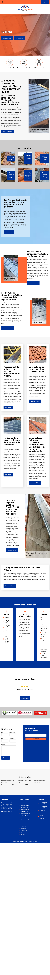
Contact (22, 832)
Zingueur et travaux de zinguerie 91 (44, 175)
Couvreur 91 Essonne (11, 159)
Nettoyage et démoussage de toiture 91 (28, 175)
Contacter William (7, 131)
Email (4, 740)
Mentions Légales (33, 841)
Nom (4, 734)
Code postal (13, 734)
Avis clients (23, 834)
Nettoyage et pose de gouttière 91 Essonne (11, 175)
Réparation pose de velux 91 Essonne (44, 159)
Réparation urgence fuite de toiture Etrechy (39, 781)
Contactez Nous (19, 38)
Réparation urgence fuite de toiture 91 (28, 159)
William (7, 617)
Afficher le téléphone (33, 2)
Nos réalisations (7, 38)
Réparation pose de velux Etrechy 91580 (24, 781)
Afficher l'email (8, 631)
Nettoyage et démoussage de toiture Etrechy (7, 781)
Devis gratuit (45, 2)
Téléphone (13, 740)
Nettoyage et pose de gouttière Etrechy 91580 (8, 785)
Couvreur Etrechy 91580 (22, 784)
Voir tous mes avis (25, 698)
